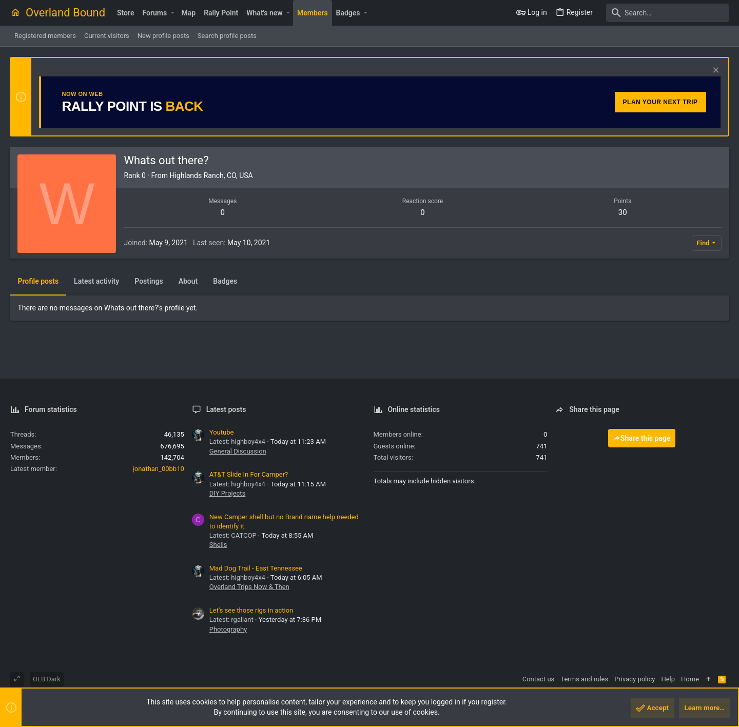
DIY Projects (227, 493)
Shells (218, 544)
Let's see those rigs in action (251, 610)
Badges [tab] (225, 281)
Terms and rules (584, 679)
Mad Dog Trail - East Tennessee (255, 568)
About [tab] (188, 281)
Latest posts (226, 409)
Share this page (642, 438)
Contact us (538, 679)
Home (690, 679)
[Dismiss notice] (714, 71)
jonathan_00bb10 (158, 469)
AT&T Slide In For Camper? (248, 474)
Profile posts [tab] (38, 281)
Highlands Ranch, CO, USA (211, 175)
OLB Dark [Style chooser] (47, 679)
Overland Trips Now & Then (249, 587)
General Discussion (237, 451)
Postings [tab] (149, 281)
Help (668, 679)
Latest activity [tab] (97, 281)
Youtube (221, 432)
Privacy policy (634, 679)
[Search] (664, 13)
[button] (172, 13)
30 (622, 212)
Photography (228, 629)
